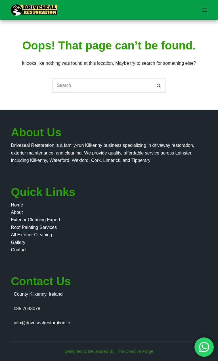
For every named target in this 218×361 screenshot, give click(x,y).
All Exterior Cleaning (31, 234)
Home (17, 205)
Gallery (18, 242)
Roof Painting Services (34, 227)
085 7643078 (27, 308)
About (17, 212)
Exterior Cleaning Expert (35, 219)
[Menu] (204, 9)
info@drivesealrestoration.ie (42, 322)
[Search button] (159, 85)
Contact (18, 249)
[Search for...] (102, 85)
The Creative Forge (135, 351)
